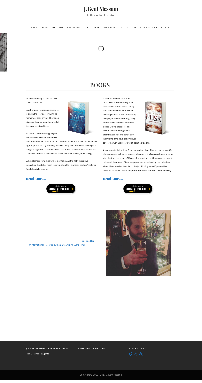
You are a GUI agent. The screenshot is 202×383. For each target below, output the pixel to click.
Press (95, 27)
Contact (166, 27)
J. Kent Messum (101, 8)
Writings (57, 27)
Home (33, 27)
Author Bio (110, 27)
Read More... (36, 210)
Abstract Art (128, 27)
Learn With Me (149, 27)
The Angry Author (78, 27)
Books (44, 27)
